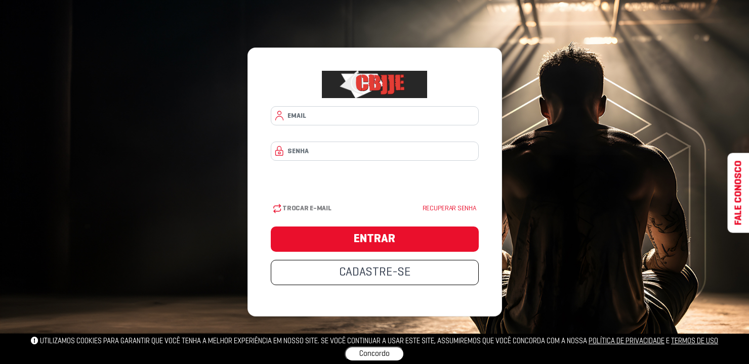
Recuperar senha (449, 208)
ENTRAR (374, 239)
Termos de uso (694, 341)
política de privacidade (626, 341)
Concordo (374, 353)
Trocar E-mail (302, 208)
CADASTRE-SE (374, 272)
